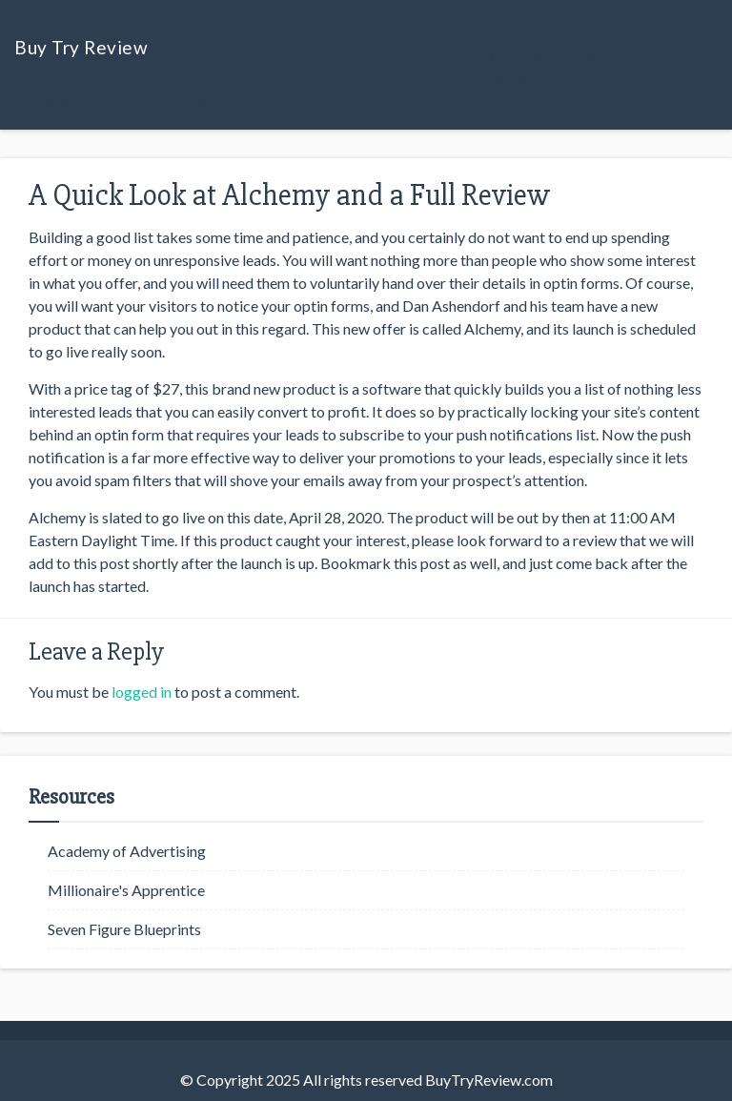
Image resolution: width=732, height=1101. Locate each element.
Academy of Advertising (127, 851)
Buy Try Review (81, 47)
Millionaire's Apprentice (126, 890)
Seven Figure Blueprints (124, 929)
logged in (142, 692)
